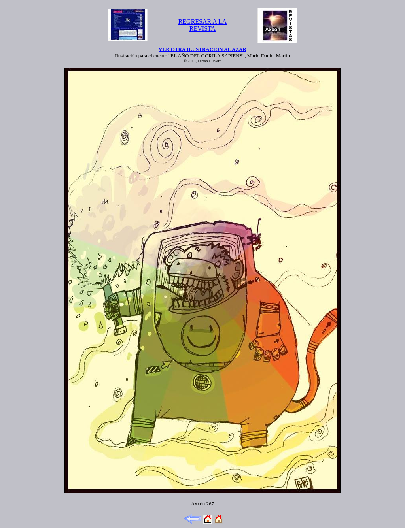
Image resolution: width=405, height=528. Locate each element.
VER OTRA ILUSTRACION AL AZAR (202, 49)
